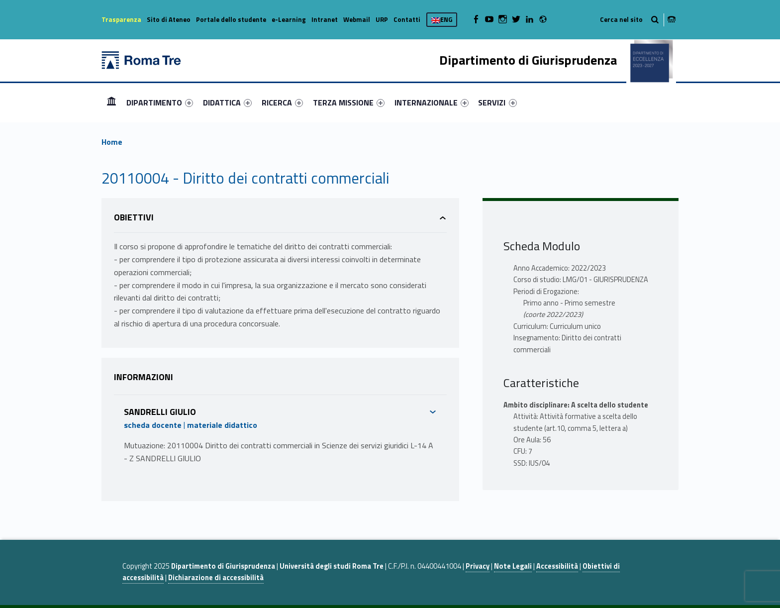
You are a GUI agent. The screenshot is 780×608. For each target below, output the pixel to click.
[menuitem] (111, 102)
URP (382, 19)
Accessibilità (557, 566)
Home (111, 102)
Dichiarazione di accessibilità (216, 577)
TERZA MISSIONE (349, 102)
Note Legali (513, 566)
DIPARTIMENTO (159, 102)
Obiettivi (134, 217)
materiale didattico (222, 425)
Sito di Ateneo (169, 19)
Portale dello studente (231, 19)
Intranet (324, 19)
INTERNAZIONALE (431, 102)
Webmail (356, 19)
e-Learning (289, 19)
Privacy (477, 566)
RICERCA (282, 102)
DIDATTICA (227, 102)
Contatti (406, 19)
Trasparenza (121, 19)
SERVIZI (497, 102)
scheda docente (153, 425)
